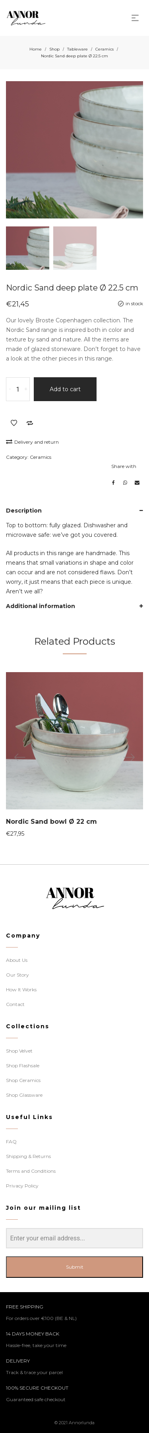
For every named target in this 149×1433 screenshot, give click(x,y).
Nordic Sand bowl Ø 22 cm (51, 821)
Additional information (40, 606)
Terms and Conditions (31, 1171)
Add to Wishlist (14, 423)
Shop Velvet (19, 1051)
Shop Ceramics (23, 1080)
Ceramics (104, 49)
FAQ (11, 1141)
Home (35, 49)
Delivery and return (32, 442)
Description (24, 510)
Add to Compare (30, 423)
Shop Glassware (24, 1095)
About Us (16, 960)
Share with (123, 466)
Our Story (17, 975)
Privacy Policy (22, 1186)
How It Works (21, 989)
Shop (54, 49)
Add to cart (65, 389)
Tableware (77, 49)
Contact (15, 1004)
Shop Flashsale (22, 1065)
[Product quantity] (18, 389)
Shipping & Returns (28, 1156)
